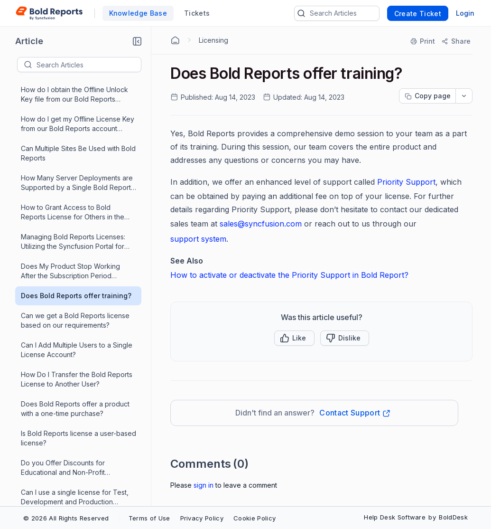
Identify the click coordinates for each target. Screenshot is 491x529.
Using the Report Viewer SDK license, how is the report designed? (78, 319)
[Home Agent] (175, 40)
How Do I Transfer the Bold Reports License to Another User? (76, 172)
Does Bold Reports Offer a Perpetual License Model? (78, 496)
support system (198, 239)
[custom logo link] (49, 13)
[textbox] (89, 64)
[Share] (455, 41)
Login (465, 13)
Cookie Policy (254, 518)
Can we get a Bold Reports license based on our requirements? (75, 113)
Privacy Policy (201, 518)
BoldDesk (453, 517)
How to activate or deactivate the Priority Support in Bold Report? (289, 275)
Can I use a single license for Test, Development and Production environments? (75, 290)
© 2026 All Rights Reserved (66, 518)
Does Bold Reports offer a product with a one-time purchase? (75, 201)
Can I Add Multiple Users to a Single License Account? (76, 142)
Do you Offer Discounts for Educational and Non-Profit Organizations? (63, 261)
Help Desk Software (395, 517)
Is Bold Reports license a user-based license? (78, 231)
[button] (137, 41)
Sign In (203, 485)
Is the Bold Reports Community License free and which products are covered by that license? (78, 378)
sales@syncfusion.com (261, 223)
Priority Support (406, 182)
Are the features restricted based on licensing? (78, 437)
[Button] (344, 338)
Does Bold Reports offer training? (76, 89)
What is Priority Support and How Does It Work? (72, 349)
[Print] (423, 41)
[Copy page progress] (427, 96)
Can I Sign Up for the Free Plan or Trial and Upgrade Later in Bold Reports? (73, 408)
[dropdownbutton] (463, 96)
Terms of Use (149, 518)
